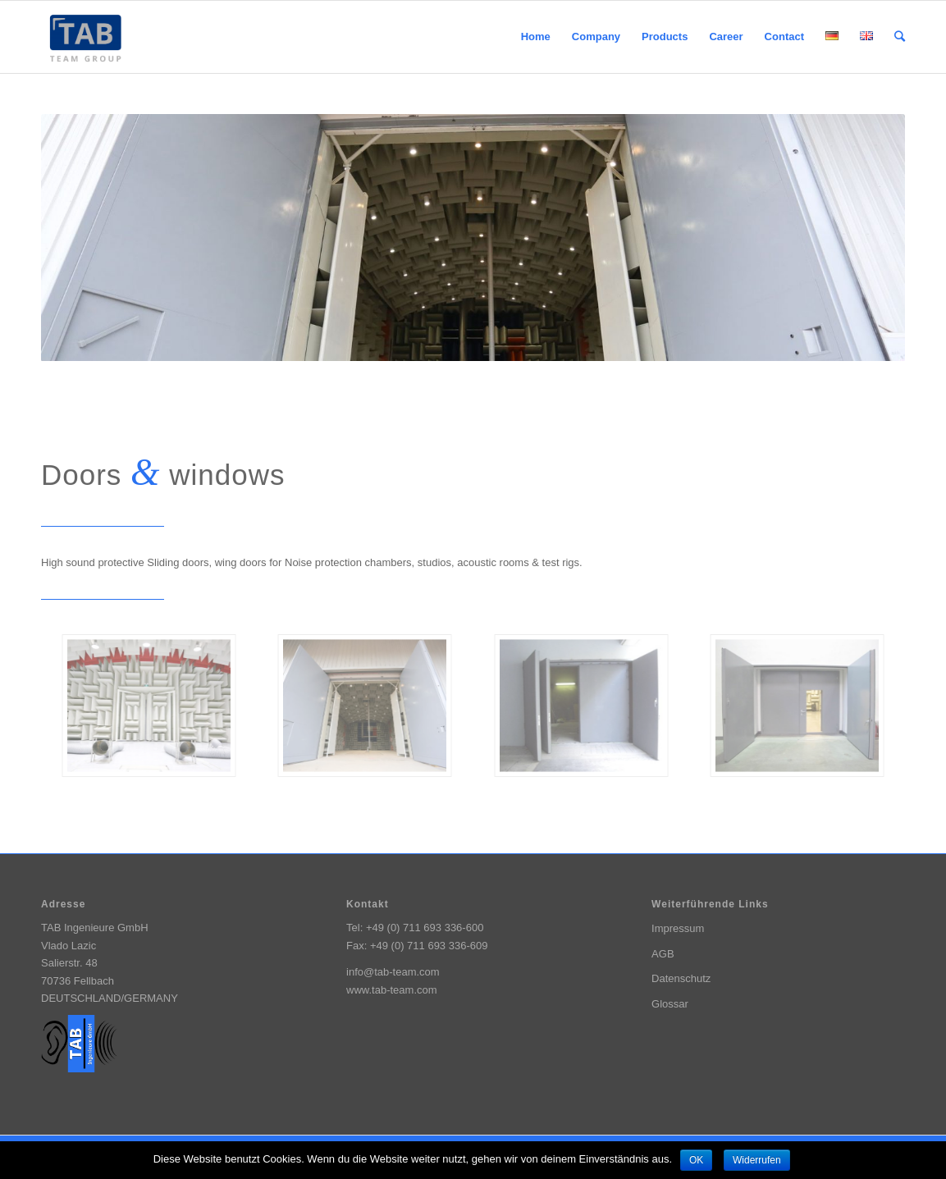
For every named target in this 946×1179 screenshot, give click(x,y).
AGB (662, 954)
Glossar (669, 1004)
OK (696, 1160)
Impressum (677, 928)
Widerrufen (757, 1160)
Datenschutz (681, 978)
